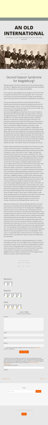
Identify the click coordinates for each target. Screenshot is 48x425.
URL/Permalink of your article (11, 371)
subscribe (37, 353)
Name (5, 338)
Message (6, 322)
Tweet (23, 272)
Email (5, 343)
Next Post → (43, 384)
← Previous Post (5, 384)
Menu (24, 19)
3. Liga (22, 268)
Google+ (19, 272)
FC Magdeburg (27, 268)
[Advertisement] (24, 9)
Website (6, 349)
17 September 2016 (24, 79)
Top (24, 419)
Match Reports (26, 266)
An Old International (24, 33)
